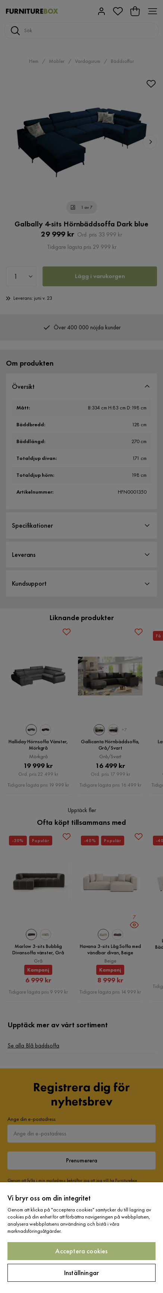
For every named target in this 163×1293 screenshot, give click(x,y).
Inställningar (81, 1272)
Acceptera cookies (81, 1251)
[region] (81, 1237)
